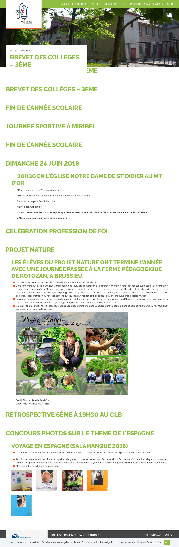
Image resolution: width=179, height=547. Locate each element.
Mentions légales (152, 535)
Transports (134, 4)
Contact (169, 535)
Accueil (65, 4)
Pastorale (96, 4)
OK (166, 542)
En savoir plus (154, 542)
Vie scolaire (111, 4)
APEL (123, 4)
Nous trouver (152, 4)
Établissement (80, 4)
